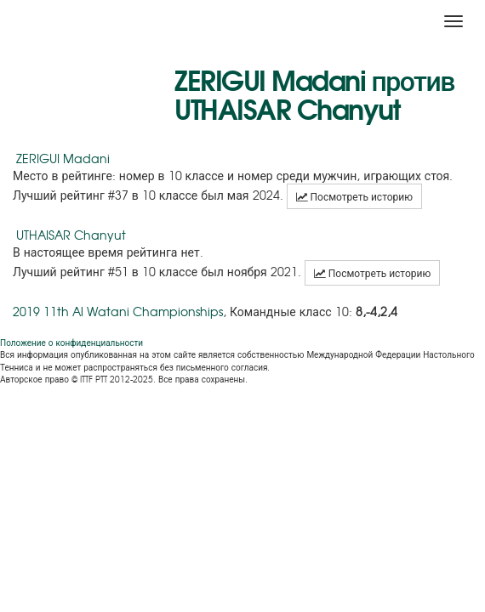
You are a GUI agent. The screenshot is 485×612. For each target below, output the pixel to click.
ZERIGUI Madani (63, 158)
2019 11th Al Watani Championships (118, 311)
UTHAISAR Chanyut (71, 234)
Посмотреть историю (354, 196)
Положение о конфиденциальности (71, 342)
